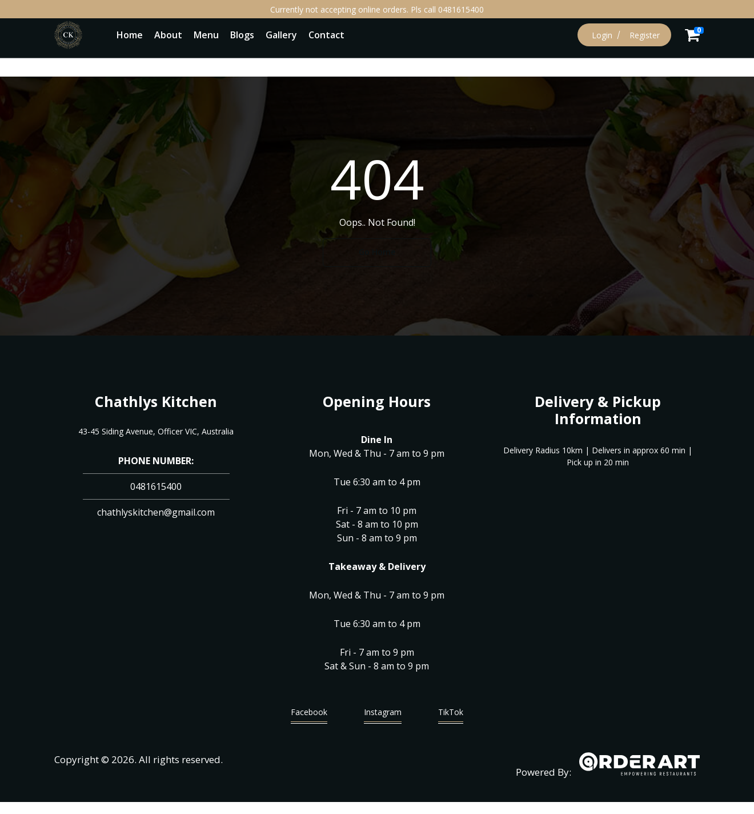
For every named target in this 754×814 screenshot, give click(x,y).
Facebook (309, 715)
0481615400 (156, 486)
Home (130, 35)
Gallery (281, 35)
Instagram (383, 715)
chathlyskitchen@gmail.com (156, 512)
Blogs (242, 35)
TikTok (450, 715)
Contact (326, 35)
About (168, 35)
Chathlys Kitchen (156, 401)
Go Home (377, 251)
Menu (206, 35)
